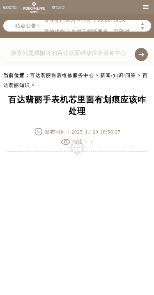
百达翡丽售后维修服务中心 (62, 75)
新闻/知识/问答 (118, 75)
